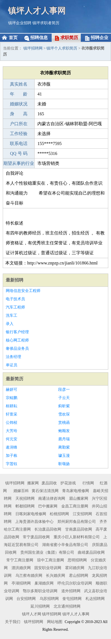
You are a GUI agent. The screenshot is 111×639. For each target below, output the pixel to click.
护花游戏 (68, 483)
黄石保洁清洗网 (45, 491)
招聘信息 (39, 37)
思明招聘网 (77, 560)
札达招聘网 (95, 599)
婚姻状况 (18, 104)
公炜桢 (11, 422)
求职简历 (69, 37)
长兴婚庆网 (55, 576)
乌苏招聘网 (49, 599)
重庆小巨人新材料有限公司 (77, 537)
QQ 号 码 (18, 153)
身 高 (18, 113)
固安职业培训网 (47, 568)
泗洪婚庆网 (21, 568)
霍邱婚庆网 (74, 568)
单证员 (11, 365)
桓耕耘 (11, 406)
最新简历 (14, 378)
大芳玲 (11, 431)
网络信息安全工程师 (23, 291)
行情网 (88, 483)
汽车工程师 (15, 307)
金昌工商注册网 (74, 506)
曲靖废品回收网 (91, 552)
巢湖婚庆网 (44, 583)
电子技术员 (15, 299)
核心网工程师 (17, 340)
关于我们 (12, 622)
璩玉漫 (64, 456)
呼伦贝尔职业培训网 (74, 583)
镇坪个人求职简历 (61, 48)
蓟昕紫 (64, 406)
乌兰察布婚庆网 (28, 576)
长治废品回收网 (47, 529)
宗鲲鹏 (11, 398)
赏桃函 (64, 422)
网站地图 (54, 622)
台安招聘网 (26, 599)
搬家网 (33, 483)
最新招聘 (14, 280)
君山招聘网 (78, 576)
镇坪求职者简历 (45, 23)
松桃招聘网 (59, 514)
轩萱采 (11, 414)
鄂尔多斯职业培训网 (40, 591)
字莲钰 (11, 464)
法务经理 (13, 357)
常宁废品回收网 (36, 537)
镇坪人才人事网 (37, 10)
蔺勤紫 (64, 447)
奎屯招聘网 (72, 599)
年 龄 (18, 94)
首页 (13, 37)
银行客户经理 (17, 332)
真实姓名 (18, 84)
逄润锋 (11, 447)
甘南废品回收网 (78, 529)
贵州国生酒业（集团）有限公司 (47, 552)
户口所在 (18, 123)
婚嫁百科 (21, 491)
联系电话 (18, 143)
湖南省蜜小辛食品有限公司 (65, 545)
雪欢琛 (64, 414)
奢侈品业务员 (17, 348)
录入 (9, 324)
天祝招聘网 (25, 498)
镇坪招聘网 (33, 48)
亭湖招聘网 (21, 583)
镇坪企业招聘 (19, 23)
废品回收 (49, 483)
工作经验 (18, 133)
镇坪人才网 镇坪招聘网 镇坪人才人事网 (55, 614)
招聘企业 (99, 37)
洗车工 (11, 315)
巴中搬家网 (47, 506)
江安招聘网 (82, 514)
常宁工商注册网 (19, 560)
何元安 (11, 439)
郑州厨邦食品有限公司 (76, 522)
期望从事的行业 (18, 163)
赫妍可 (11, 389)
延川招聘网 (40, 606)
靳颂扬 (64, 464)
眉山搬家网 (78, 498)
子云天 (64, 398)
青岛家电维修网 (75, 491)
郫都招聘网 (25, 506)
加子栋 (11, 456)
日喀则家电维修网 (30, 514)
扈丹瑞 (64, 439)
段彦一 (64, 389)
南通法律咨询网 (51, 498)
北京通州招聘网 (67, 606)
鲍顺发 (64, 431)
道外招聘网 (71, 591)
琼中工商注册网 (50, 560)
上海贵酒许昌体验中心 (34, 522)
